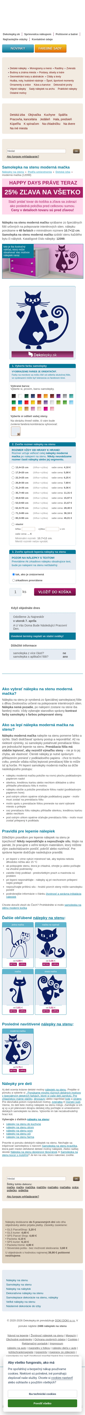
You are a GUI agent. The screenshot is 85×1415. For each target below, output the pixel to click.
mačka (18, 971)
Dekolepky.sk (11, 34)
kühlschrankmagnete (20, 1352)
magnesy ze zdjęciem (62, 1352)
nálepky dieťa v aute (64, 1348)
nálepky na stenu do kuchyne (23, 1124)
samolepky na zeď (17, 1356)
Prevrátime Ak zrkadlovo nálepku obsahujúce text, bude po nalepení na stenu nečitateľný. (41, 561)
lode (67, 1098)
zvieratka (57, 1101)
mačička (30, 1187)
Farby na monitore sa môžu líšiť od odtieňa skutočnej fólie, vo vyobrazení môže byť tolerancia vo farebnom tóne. (41, 374)
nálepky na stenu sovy (19, 1130)
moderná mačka (18, 1031)
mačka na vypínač (50, 925)
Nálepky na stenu (13, 171)
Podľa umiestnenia (40, 171)
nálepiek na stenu (55, 1089)
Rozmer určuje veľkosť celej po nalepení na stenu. (42, 454)
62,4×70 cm (21, 508)
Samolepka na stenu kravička (59, 1145)
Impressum (56, 1343)
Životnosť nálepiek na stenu (47, 1335)
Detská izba (62, 171)
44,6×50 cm (21, 498)
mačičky (41, 1187)
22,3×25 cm (21, 477)
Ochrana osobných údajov (50, 1339)
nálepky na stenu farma (20, 1137)
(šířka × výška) (40, 467)
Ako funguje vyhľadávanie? (23, 156)
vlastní (19, 524)
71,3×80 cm (21, 513)
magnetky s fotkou (39, 1348)
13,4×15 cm (21, 467)
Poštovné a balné (67, 34)
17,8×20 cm (21, 472)
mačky (20, 1187)
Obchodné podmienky (19, 1339)
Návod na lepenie (18, 1335)
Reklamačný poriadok (35, 1343)
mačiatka (65, 1187)
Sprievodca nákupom (37, 34)
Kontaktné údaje (42, 39)
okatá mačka (51, 971)
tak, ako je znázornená (29, 574)
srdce (75, 1187)
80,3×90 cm (21, 518)
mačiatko (53, 1187)
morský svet (73, 1101)
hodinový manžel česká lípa (46, 1356)
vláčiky (28, 1098)
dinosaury (39, 1098)
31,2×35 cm (21, 487)
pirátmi (77, 1098)
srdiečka (23, 1190)
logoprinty (41, 1352)
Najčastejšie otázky (15, 39)
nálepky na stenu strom (20, 1127)
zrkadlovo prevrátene (28, 580)
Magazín (71, 1335)
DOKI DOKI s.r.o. (65, 1320)
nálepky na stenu (48, 918)
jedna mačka (18, 925)
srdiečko (12, 1190)
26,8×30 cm (21, 482)
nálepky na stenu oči (18, 1133)
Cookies (72, 1339)
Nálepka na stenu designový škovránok (34, 1152)
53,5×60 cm (21, 502)
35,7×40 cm (21, 492)
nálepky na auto (16, 1348)
